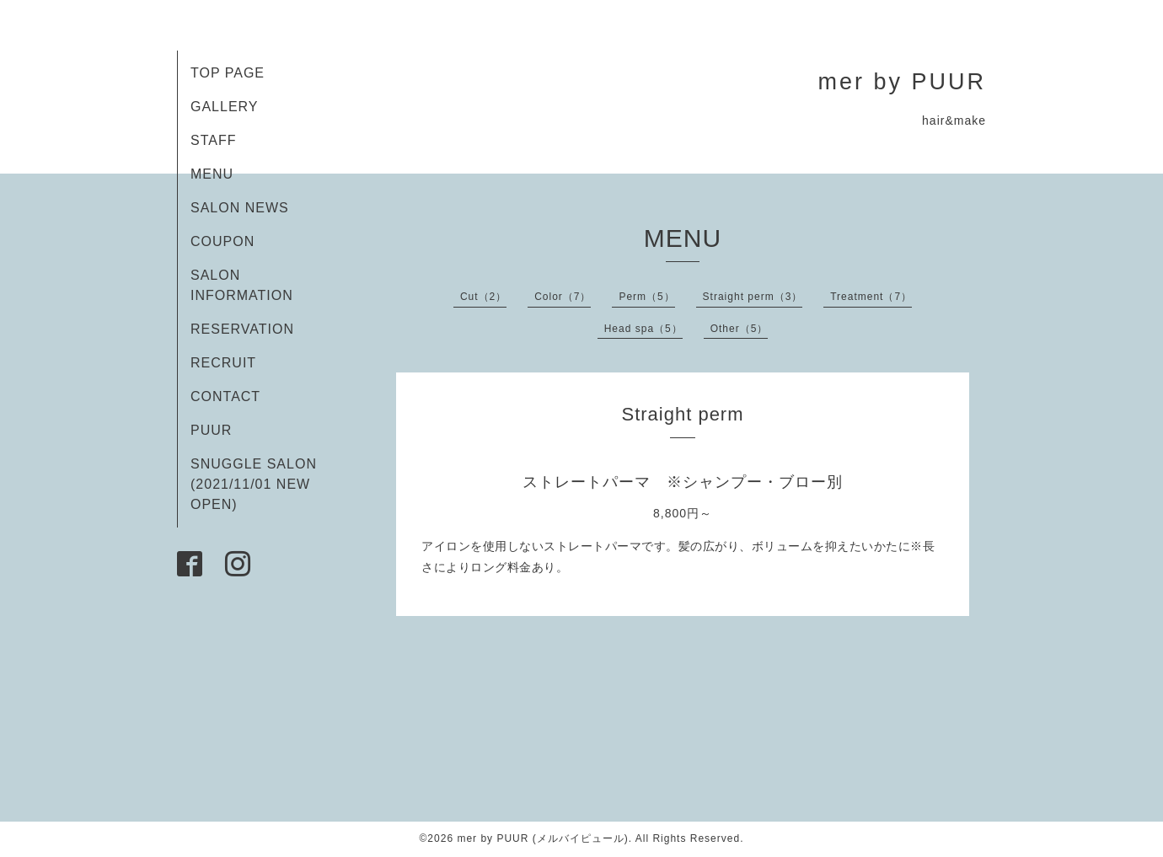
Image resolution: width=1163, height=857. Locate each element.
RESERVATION (242, 329)
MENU (211, 174)
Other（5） (739, 329)
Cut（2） (483, 297)
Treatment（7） (871, 297)
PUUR (211, 430)
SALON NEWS (239, 208)
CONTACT (225, 396)
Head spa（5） (643, 329)
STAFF (213, 140)
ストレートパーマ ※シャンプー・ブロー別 (683, 482)
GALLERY (224, 106)
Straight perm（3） (753, 297)
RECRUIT (223, 363)
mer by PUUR (901, 81)
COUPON (222, 241)
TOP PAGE (227, 73)
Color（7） (562, 297)
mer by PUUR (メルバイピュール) (542, 838)
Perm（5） (646, 297)
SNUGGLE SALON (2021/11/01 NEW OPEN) (253, 484)
